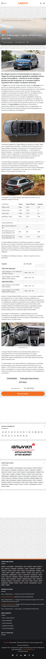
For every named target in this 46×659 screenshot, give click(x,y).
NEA (29, 20)
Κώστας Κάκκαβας (8, 42)
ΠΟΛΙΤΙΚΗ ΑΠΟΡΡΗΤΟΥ (23, 642)
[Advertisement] (23, 504)
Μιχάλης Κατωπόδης (7, 625)
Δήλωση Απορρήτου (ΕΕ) (36, 642)
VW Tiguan (23, 382)
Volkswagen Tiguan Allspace (30, 378)
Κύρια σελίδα (6, 20)
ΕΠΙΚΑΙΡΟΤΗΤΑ (23, 20)
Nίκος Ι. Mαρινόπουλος (7, 594)
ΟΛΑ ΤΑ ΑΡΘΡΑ (14, 20)
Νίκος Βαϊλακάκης (7, 623)
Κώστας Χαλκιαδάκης (8, 628)
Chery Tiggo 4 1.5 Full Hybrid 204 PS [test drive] (27, 608)
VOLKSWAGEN (12, 378)
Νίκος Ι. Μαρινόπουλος (8, 617)
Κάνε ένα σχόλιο (23, 394)
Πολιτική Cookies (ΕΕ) (23, 645)
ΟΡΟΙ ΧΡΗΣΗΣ (12, 642)
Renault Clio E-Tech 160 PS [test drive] (24, 594)
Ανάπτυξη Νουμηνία (23, 651)
